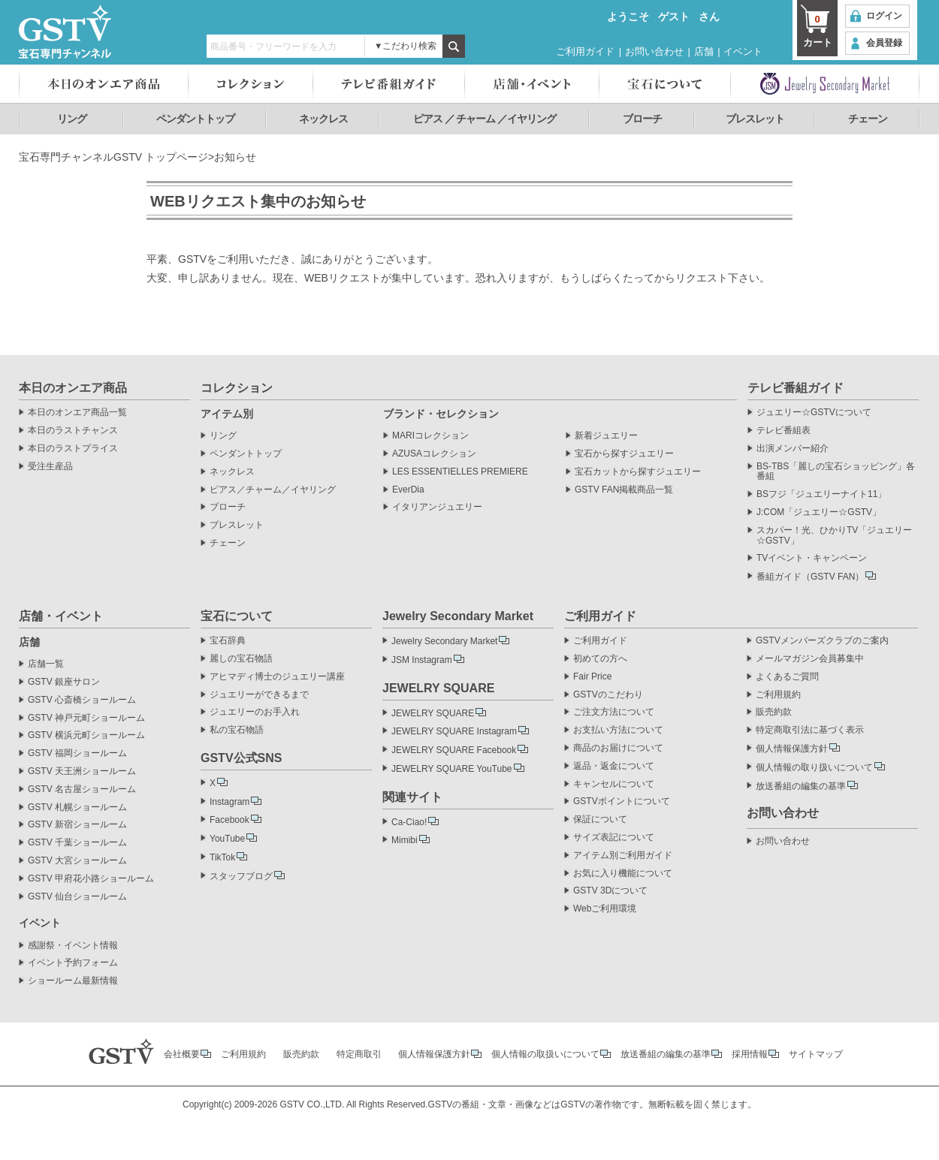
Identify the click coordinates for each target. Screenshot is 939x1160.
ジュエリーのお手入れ (255, 712)
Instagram (229, 802)
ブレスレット (755, 119)
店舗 (704, 51)
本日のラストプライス (73, 448)
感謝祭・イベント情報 (73, 946)
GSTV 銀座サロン (64, 682)
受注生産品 (50, 467)
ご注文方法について (613, 712)
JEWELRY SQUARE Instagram (454, 731)
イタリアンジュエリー (437, 507)
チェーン (867, 119)
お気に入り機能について (622, 873)
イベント (742, 51)
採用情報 (750, 1054)
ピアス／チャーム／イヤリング (273, 490)
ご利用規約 (778, 695)
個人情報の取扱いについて (545, 1054)
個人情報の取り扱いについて (814, 767)
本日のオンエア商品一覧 (77, 412)
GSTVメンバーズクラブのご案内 (822, 641)
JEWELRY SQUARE (432, 713)
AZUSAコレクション (434, 454)
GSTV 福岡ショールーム (77, 753)
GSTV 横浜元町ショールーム (86, 735)
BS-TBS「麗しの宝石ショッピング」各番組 (835, 472)
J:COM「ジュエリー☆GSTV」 (818, 512)
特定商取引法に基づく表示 (810, 730)
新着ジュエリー (606, 436)
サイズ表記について (613, 837)
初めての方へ (600, 659)
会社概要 (182, 1054)
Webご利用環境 (604, 909)
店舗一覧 (46, 664)
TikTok (222, 857)
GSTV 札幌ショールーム (77, 807)
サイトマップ (816, 1054)
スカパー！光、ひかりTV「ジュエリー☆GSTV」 (834, 536)
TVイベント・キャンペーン (811, 558)
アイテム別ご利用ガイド (622, 855)
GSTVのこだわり (608, 695)
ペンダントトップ (195, 119)
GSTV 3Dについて (610, 891)
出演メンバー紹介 (792, 448)
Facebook (229, 820)
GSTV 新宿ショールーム (77, 825)
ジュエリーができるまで (259, 695)
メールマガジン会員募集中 (810, 659)
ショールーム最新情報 (73, 981)
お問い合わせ (654, 51)
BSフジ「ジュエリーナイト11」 (821, 494)
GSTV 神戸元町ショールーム (86, 718)
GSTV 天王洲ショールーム (82, 771)
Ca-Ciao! (409, 822)
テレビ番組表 (783, 430)
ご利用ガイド (585, 51)
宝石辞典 (228, 641)
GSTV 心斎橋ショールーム (82, 700)
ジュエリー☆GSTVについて (813, 412)
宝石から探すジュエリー (624, 454)
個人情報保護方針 (792, 748)
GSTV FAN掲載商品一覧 (624, 490)
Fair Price (592, 677)
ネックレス (323, 119)
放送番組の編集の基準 (801, 786)
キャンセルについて (613, 784)
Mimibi (404, 840)
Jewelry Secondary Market (444, 641)
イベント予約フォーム (73, 963)
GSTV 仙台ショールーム (77, 897)
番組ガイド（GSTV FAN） (810, 576)
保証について (600, 819)
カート (817, 30)
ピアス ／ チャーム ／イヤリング (485, 119)
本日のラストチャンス (73, 430)
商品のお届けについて (618, 748)
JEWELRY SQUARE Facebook (453, 750)
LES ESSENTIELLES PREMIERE (460, 472)
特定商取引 (359, 1054)
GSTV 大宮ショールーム (77, 861)
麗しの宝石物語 (241, 659)
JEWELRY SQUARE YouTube (451, 769)
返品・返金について (613, 766)
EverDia (408, 490)
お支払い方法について (618, 730)
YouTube (227, 838)
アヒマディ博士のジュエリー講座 (277, 677)
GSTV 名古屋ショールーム (82, 789)
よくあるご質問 (787, 677)
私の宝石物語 (237, 730)
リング (71, 119)
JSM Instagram (421, 660)
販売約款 (774, 712)
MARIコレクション (430, 436)
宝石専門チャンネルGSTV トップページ (113, 157)
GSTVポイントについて (621, 801)
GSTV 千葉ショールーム (77, 843)
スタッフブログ (241, 876)
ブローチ (642, 119)
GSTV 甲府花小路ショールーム (91, 879)
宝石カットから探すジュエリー (638, 472)
